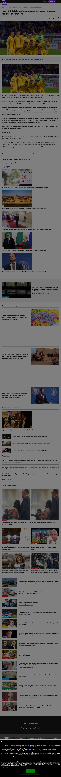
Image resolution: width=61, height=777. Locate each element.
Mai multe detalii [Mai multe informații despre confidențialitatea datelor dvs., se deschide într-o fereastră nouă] (32, 746)
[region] (30, 758)
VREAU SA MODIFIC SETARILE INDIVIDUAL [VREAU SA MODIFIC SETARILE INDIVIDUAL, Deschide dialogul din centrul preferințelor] (30, 774)
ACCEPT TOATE (30, 770)
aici (50, 752)
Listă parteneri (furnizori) (6, 767)
